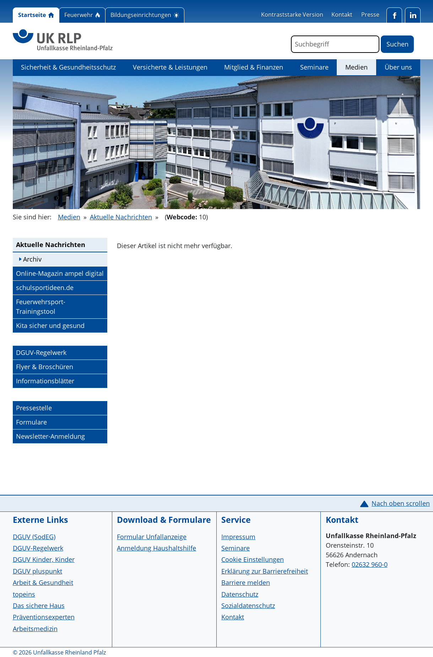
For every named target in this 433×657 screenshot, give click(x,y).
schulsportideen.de (45, 287)
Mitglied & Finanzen (253, 67)
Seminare (314, 67)
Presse (370, 14)
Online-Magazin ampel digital (60, 273)
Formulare (31, 422)
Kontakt (341, 14)
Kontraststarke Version (292, 14)
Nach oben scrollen (401, 503)
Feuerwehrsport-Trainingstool (40, 306)
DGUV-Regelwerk (41, 352)
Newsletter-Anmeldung (50, 436)
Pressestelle (34, 408)
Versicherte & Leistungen (170, 67)
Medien (360, 66)
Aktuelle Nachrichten (121, 217)
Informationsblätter (45, 381)
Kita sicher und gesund (50, 325)
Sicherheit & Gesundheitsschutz (68, 67)
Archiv (32, 259)
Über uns (398, 67)
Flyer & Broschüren (44, 366)
